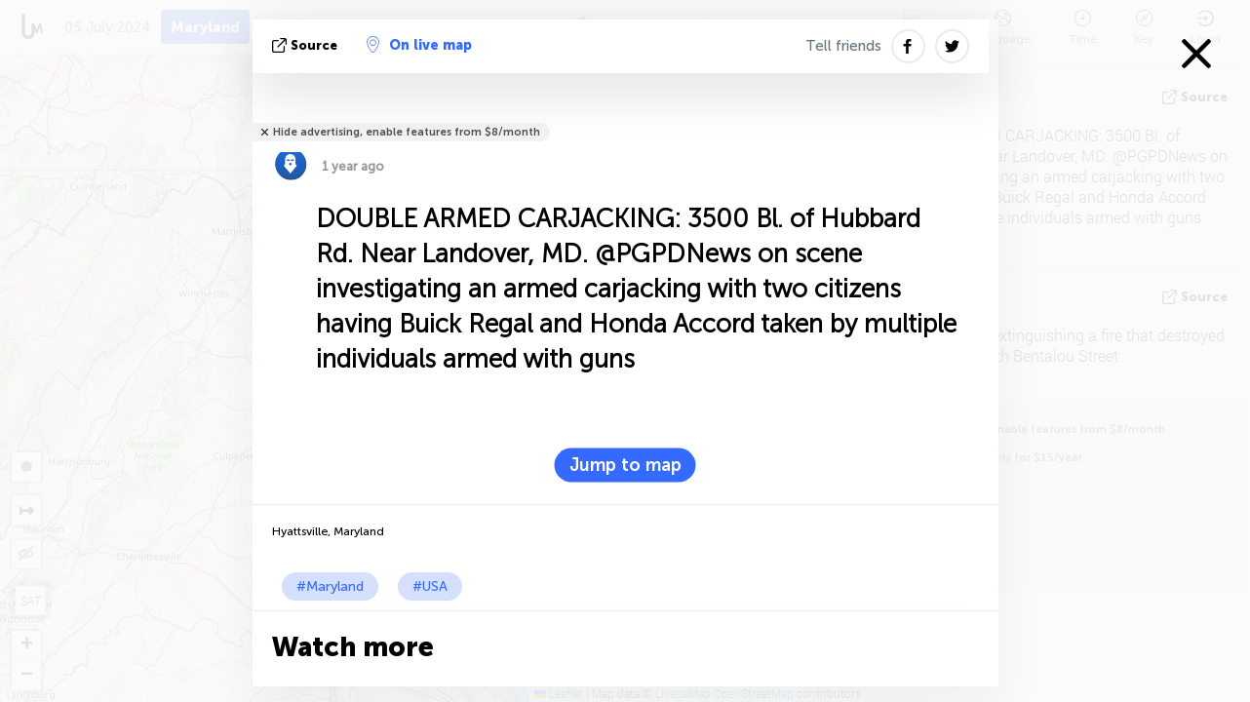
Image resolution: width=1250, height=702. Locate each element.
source (306, 45)
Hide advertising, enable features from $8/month (406, 132)
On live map (419, 45)
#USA (430, 586)
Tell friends (843, 46)
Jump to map (625, 465)
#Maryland (330, 586)
